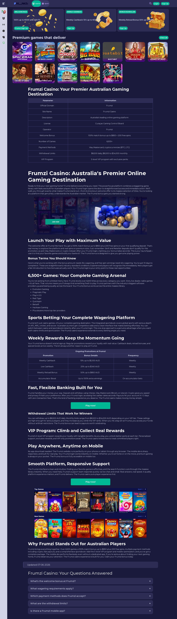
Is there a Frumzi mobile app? (49, 611)
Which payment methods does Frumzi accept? (59, 596)
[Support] (3, 43)
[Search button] (149, 3)
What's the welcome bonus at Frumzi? (54, 581)
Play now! (92, 405)
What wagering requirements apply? (53, 588)
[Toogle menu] (3, 3)
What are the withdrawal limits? (50, 603)
